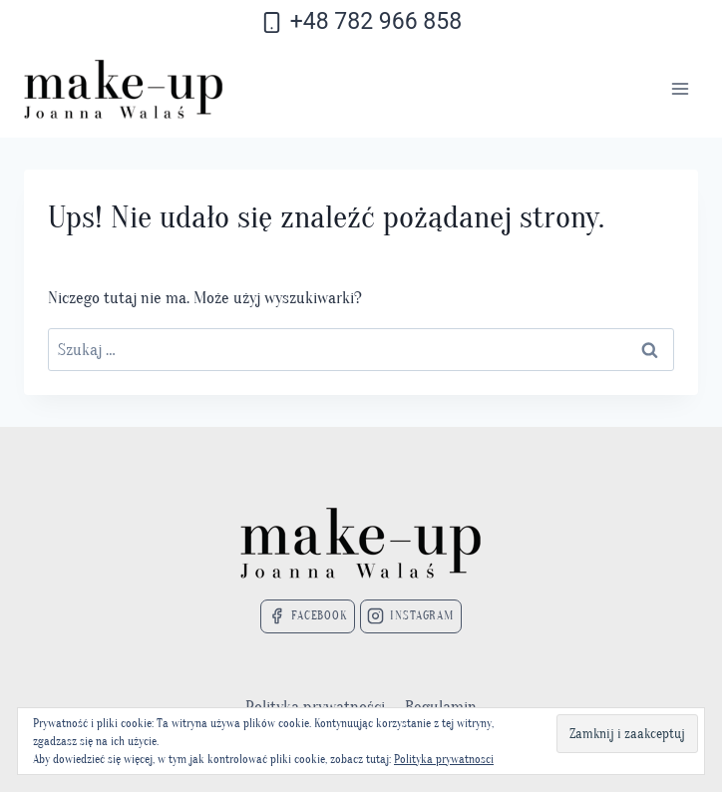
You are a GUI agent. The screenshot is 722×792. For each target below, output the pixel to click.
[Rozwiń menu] (679, 89)
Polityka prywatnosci (444, 759)
